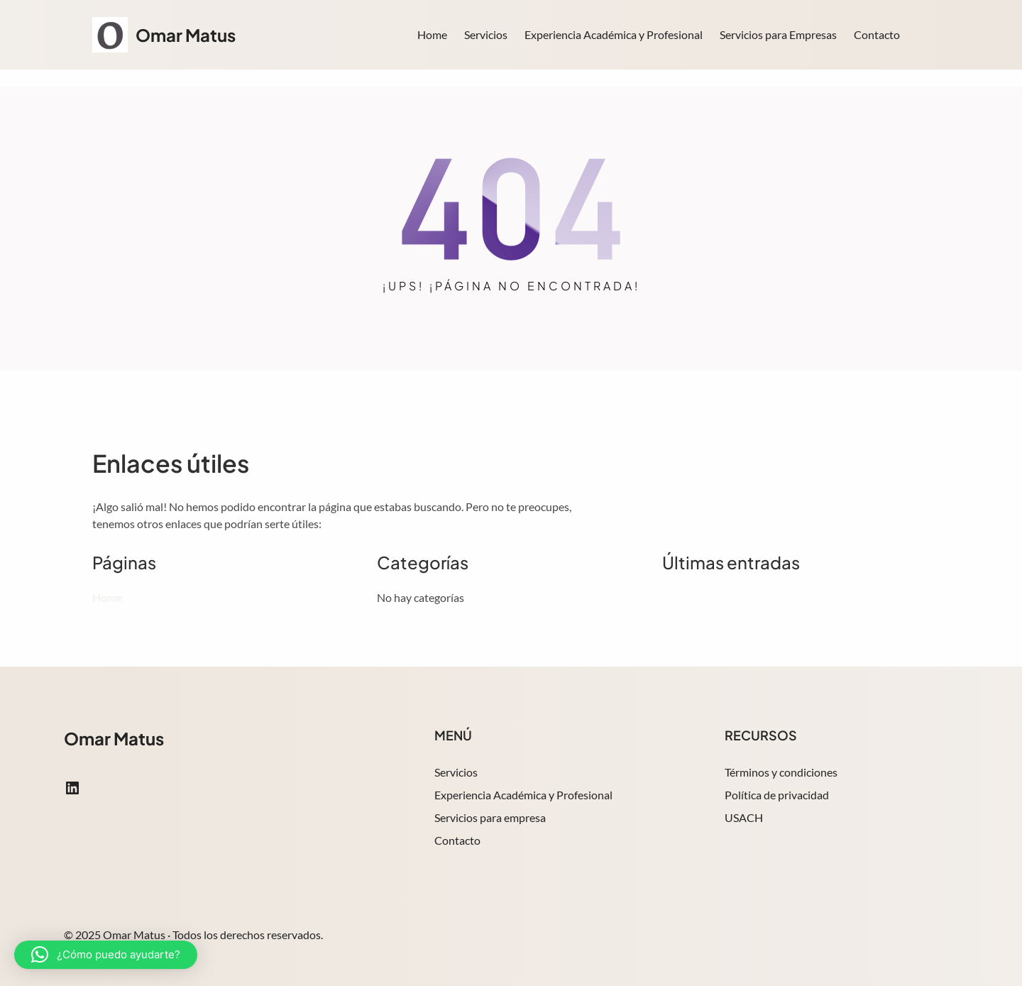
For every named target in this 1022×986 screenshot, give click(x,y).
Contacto (457, 840)
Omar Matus (186, 34)
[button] (105, 955)
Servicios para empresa (490, 817)
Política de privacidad (777, 794)
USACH (744, 817)
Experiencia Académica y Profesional (523, 794)
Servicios (456, 772)
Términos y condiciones (781, 772)
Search (923, 36)
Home (432, 34)
